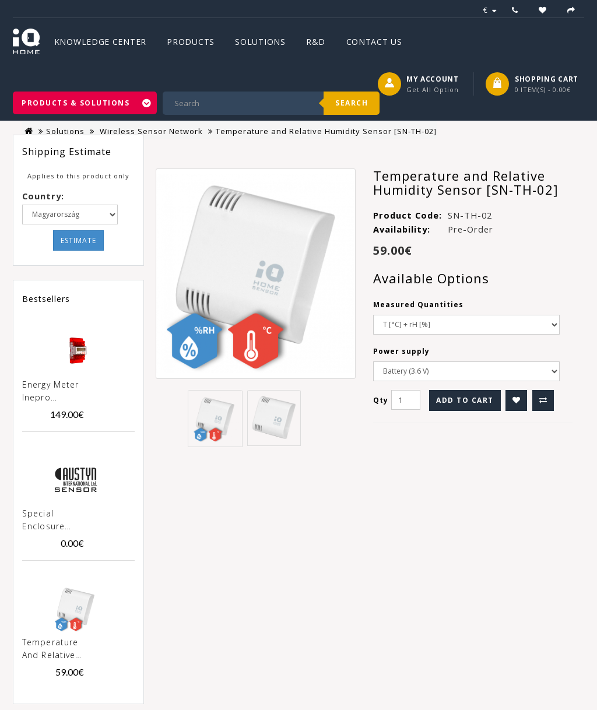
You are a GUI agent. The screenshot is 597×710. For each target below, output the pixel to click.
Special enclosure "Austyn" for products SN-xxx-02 (50, 520)
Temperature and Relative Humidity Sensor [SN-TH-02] (50, 649)
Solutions (260, 41)
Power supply (401, 351)
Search (351, 103)
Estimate (78, 240)
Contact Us (374, 41)
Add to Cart (465, 400)
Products (191, 41)
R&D (315, 41)
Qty (380, 400)
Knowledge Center (100, 41)
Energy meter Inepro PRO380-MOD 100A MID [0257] (51, 392)
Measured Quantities (418, 305)
